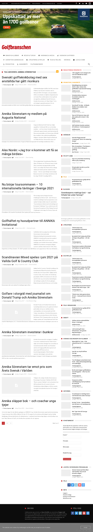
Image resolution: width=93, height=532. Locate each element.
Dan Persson (75, 143)
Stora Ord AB (45, 512)
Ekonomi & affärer (32, 84)
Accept (85, 527)
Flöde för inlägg (67, 495)
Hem (3, 69)
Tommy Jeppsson (7, 84)
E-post (65, 435)
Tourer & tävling (29, 157)
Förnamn (65, 441)
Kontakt (59, 3)
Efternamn (66, 447)
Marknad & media (31, 228)
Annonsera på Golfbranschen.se (20, 3)
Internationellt (32, 121)
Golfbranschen (76, 91)
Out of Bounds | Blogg (31, 301)
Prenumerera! (36, 3)
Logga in (65, 493)
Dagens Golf (61, 512)
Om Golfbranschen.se (48, 3)
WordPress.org (67, 498)
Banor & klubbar (30, 191)
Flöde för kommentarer (69, 496)
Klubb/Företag (67, 453)
